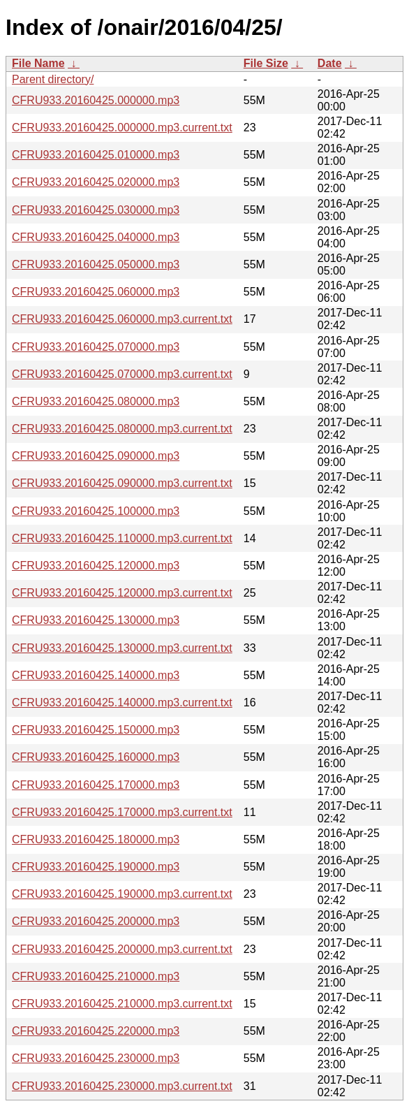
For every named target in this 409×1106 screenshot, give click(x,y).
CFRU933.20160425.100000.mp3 (95, 511)
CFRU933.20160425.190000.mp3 (95, 867)
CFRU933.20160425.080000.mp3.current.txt (122, 429)
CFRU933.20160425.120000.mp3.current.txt (122, 593)
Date (330, 63)
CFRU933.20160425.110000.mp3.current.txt (122, 538)
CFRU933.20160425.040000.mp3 (95, 237)
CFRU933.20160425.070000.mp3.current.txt (122, 374)
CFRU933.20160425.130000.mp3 (95, 620)
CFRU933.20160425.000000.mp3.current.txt (122, 127)
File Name (38, 63)
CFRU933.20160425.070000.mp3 (95, 347)
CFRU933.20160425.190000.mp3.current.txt (122, 894)
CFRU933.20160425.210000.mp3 (95, 976)
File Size (266, 63)
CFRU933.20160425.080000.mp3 (95, 401)
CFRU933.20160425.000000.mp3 (95, 100)
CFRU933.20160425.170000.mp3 (95, 785)
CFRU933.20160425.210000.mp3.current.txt (122, 1004)
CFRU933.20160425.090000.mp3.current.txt (122, 483)
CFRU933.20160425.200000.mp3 (95, 921)
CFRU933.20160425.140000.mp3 (95, 675)
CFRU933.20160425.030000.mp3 (95, 210)
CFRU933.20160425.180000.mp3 (95, 839)
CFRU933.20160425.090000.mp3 (95, 456)
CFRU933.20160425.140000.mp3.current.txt (122, 702)
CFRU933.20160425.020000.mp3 (95, 182)
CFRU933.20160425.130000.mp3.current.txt (122, 648)
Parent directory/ (53, 79)
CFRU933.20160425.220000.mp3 (95, 1031)
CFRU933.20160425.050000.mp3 (95, 264)
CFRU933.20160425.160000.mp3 (95, 757)
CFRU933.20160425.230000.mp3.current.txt (122, 1086)
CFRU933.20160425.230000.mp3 (95, 1058)
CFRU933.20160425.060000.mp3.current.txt (122, 319)
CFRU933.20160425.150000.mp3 (95, 730)
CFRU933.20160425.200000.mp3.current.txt (122, 949)
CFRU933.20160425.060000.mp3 (95, 292)
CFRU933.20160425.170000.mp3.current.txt (122, 812)
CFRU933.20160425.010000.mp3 (95, 155)
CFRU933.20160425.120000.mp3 (95, 566)
